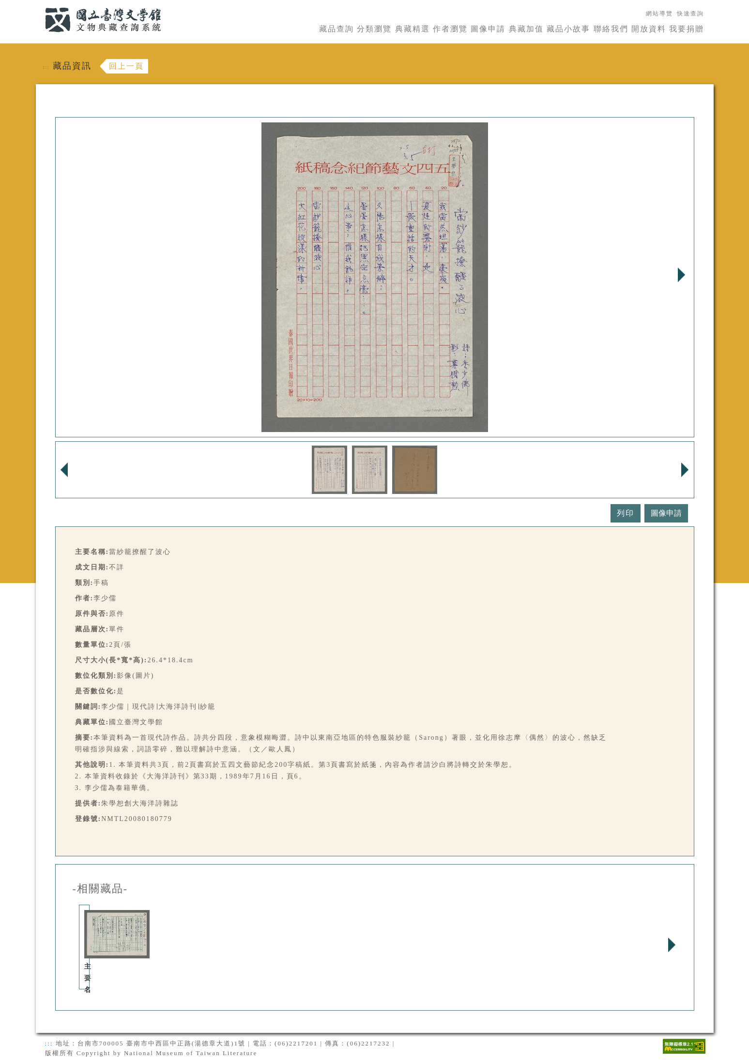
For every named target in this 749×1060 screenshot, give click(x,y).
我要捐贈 (686, 29)
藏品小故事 (568, 29)
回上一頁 (126, 66)
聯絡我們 (611, 29)
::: (39, 5)
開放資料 (648, 29)
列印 (625, 513)
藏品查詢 (336, 29)
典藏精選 (412, 29)
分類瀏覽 (374, 29)
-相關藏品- (100, 889)
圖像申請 (488, 29)
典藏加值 (526, 29)
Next (681, 275)
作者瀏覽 (450, 29)
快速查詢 (690, 13)
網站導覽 (659, 13)
